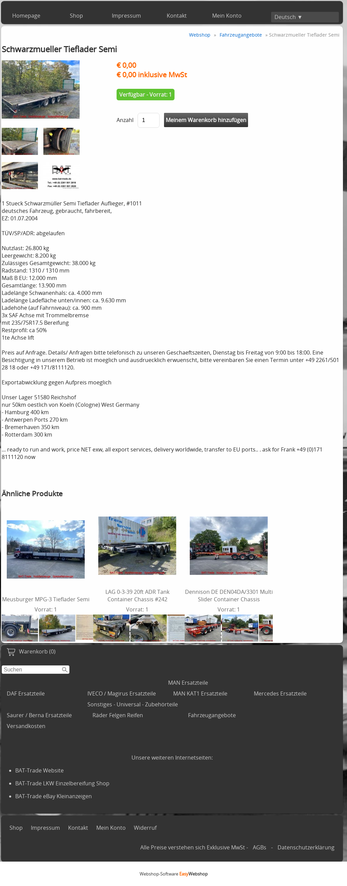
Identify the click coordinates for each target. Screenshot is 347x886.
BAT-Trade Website (39, 770)
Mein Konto (227, 15)
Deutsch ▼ (288, 17)
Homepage (26, 15)
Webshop (199, 35)
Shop (76, 15)
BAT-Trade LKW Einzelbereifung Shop (62, 783)
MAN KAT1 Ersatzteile (200, 693)
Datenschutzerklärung (306, 847)
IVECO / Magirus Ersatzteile (121, 693)
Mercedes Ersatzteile (280, 693)
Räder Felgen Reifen (118, 715)
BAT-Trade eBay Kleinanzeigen (53, 796)
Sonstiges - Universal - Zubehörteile (132, 704)
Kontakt (177, 15)
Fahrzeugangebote (212, 715)
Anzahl (125, 120)
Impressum (126, 15)
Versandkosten (26, 726)
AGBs (259, 847)
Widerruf (145, 827)
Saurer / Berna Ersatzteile (39, 715)
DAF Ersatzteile (26, 693)
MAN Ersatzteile (188, 682)
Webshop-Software (174, 874)
